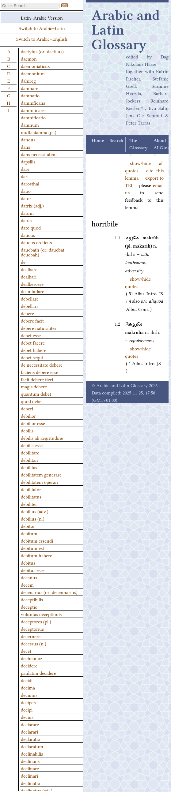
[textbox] (30, 6)
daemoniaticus (35, 65)
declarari (29, 731)
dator (26, 198)
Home (98, 141)
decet (26, 650)
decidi (26, 680)
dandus (28, 139)
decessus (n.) (33, 643)
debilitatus (31, 496)
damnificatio (33, 117)
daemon (29, 58)
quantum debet (36, 393)
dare (25, 168)
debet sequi (32, 357)
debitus (28, 562)
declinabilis (32, 753)
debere (27, 313)
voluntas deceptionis (41, 614)
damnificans (33, 102)
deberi (27, 408)
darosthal (30, 183)
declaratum (32, 746)
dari (24, 176)
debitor (28, 525)
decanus (29, 577)
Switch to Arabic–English (41, 38)
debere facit (32, 320)
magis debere (34, 386)
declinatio (30, 782)
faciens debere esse (39, 371)
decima (28, 687)
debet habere (33, 349)
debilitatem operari (39, 481)
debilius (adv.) (34, 511)
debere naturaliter (38, 327)
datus (26, 220)
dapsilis (28, 161)
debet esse (31, 335)
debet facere (33, 342)
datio (26, 190)
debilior (28, 415)
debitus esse (32, 569)
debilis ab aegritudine (42, 437)
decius (27, 716)
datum (27, 212)
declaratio (30, 738)
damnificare (32, 109)
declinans (30, 760)
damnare (29, 87)
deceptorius (32, 628)
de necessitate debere (42, 364)
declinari (29, 775)
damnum (30, 124)
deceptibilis (32, 599)
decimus (29, 694)
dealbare (29, 269)
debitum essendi (37, 540)
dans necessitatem (39, 154)
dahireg (28, 80)
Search (116, 141)
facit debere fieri (37, 379)
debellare (30, 298)
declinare (30, 768)
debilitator (31, 489)
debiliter (29, 503)
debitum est (32, 547)
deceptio (29, 606)
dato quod (31, 227)
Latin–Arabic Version (42, 17)
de (23, 261)
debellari (29, 305)
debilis (27, 430)
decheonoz (31, 658)
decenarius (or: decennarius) (49, 591)
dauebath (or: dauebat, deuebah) (43, 252)
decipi (26, 709)
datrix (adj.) (32, 205)
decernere (30, 636)
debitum (29, 533)
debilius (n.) (32, 518)
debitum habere (36, 555)
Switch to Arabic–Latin (42, 27)
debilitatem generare (41, 474)
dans (25, 146)
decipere (29, 702)
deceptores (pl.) (36, 621)
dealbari (28, 276)
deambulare (32, 291)
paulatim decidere (38, 672)
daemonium (33, 73)
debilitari (29, 459)
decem (27, 584)
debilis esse (32, 445)
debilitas (29, 467)
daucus (28, 234)
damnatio (30, 95)
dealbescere (32, 283)
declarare (30, 724)
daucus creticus (36, 242)
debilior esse (33, 423)
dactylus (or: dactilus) (42, 51)
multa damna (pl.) (38, 132)
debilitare (30, 452)
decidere (29, 665)
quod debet (32, 401)
